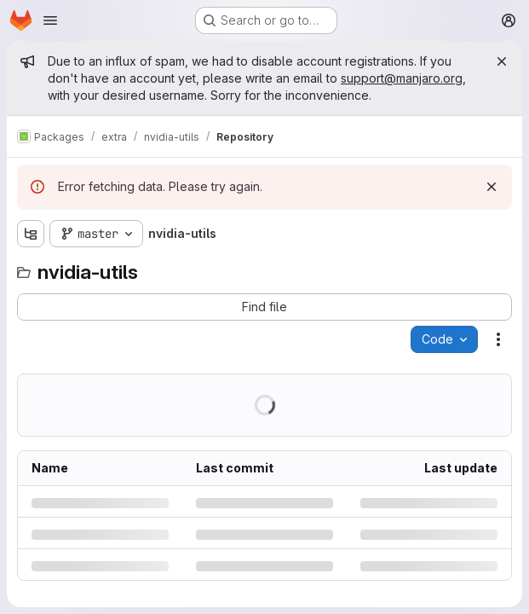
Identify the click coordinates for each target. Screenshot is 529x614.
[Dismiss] (491, 187)
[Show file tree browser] (30, 233)
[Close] (502, 61)
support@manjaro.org (402, 78)
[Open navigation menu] (50, 20)
